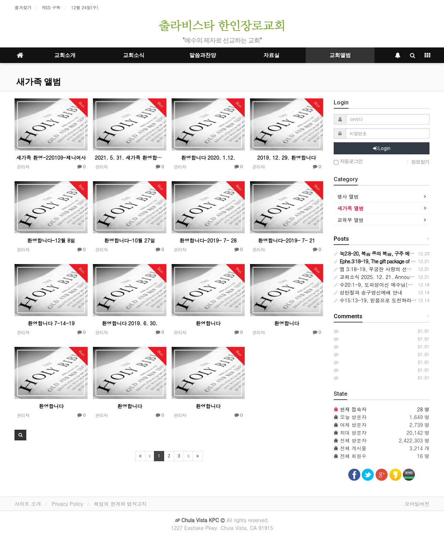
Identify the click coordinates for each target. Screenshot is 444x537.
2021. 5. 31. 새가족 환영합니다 (129, 157)
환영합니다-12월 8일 (51, 240)
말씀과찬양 (202, 55)
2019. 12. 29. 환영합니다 (286, 157)
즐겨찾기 (23, 7)
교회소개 (65, 55)
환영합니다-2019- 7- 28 (208, 240)
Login (381, 148)
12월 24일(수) (84, 7)
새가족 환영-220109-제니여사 (51, 157)
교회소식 (133, 55)
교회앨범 (340, 55)
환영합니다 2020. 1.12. (208, 157)
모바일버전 (417, 503)
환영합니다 (208, 323)
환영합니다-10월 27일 (129, 240)
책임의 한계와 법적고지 (120, 503)
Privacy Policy (67, 503)
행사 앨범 (348, 196)
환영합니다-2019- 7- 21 (286, 240)
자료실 (271, 55)
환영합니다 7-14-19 (51, 323)
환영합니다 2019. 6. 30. (129, 323)
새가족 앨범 (38, 82)
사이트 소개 (28, 503)
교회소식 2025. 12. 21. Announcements (383, 276)
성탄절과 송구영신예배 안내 (368, 292)
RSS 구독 (51, 7)
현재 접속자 (353, 409)
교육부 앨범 (350, 219)
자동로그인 (348, 162)
